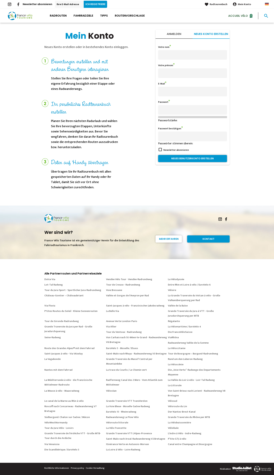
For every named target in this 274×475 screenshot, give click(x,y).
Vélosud (172, 401)
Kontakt (208, 239)
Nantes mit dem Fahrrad (58, 370)
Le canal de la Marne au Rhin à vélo (64, 401)
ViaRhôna (173, 337)
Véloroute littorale (117, 422)
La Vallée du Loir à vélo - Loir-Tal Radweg (191, 380)
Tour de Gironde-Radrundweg (61, 321)
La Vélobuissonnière (179, 422)
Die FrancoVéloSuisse (180, 332)
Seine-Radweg (52, 337)
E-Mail (161, 84)
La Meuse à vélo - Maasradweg (61, 391)
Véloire (172, 290)
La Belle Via (112, 311)
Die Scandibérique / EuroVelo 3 (61, 449)
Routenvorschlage (130, 16)
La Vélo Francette (116, 428)
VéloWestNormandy (55, 422)
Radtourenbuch (218, 4)
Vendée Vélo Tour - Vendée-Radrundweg (129, 279)
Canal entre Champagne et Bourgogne (190, 444)
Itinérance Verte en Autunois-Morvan (127, 444)
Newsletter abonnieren (37, 4)
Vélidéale (173, 428)
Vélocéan (111, 391)
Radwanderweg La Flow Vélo (122, 417)
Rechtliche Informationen (56, 468)
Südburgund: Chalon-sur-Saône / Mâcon (67, 417)
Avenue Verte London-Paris (121, 321)
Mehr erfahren (169, 239)
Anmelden (174, 34)
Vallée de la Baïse (178, 305)
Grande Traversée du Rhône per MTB (189, 417)
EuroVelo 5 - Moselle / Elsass (122, 348)
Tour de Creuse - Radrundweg (123, 285)
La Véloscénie (175, 364)
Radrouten (58, 16)
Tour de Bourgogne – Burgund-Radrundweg (193, 353)
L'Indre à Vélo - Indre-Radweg (184, 433)
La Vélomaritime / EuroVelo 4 (184, 326)
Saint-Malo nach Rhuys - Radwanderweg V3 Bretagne (136, 353)
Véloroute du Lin (177, 406)
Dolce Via (49, 279)
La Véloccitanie (176, 348)
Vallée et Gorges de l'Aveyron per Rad (127, 295)
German (267, 4)
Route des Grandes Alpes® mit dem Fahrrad (69, 348)
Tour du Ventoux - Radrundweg (124, 332)
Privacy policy (77, 468)
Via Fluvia (49, 305)
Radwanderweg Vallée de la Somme (188, 343)
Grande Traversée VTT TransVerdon (126, 401)
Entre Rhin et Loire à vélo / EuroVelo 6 (189, 285)
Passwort (163, 102)
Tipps (104, 16)
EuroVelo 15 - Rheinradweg (121, 412)
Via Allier (111, 326)
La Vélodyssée (176, 279)
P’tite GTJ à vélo (177, 439)
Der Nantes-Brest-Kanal (182, 412)
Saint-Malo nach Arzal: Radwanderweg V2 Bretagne (135, 439)
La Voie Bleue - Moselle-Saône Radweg (128, 406)
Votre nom (163, 47)
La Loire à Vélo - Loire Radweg (123, 449)
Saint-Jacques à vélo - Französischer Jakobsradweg (135, 305)
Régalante (174, 321)
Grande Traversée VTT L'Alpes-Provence (129, 433)
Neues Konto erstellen (211, 34)
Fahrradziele (83, 16)
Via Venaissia (51, 444)
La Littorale (175, 385)
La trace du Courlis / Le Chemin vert (126, 370)
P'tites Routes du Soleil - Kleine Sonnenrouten (71, 311)
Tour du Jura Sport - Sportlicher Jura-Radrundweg (72, 290)
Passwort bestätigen (169, 129)
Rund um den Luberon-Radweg (185, 359)
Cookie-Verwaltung (95, 468)
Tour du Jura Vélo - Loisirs (59, 428)
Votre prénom (165, 65)
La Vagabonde (52, 359)
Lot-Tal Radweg (53, 285)
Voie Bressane (114, 290)
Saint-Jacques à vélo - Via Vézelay (63, 353)
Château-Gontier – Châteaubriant (64, 295)
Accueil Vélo (238, 16)
